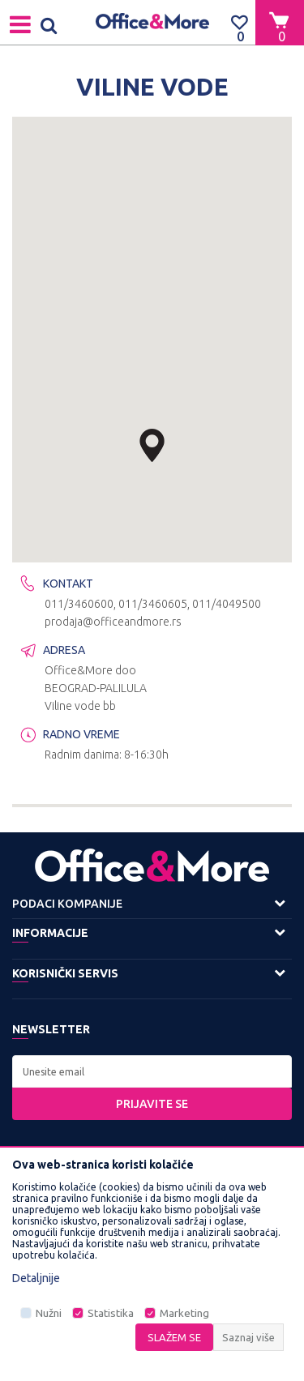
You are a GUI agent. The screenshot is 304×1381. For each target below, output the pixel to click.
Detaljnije (36, 1278)
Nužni (49, 1313)
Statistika (111, 1313)
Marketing (184, 1313)
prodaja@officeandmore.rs (113, 621)
